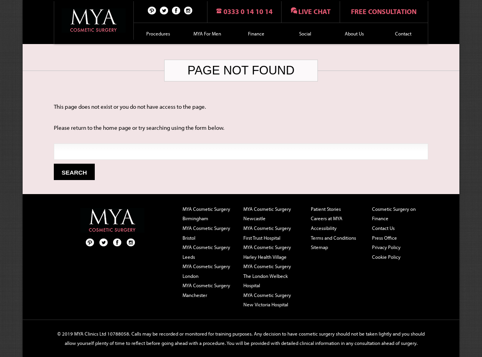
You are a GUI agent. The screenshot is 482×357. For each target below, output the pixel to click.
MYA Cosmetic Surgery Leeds (206, 252)
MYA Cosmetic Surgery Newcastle (267, 214)
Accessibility (324, 228)
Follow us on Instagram (188, 10)
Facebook (176, 10)
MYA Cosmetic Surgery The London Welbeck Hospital (267, 275)
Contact (403, 33)
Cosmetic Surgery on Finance (394, 214)
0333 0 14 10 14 (248, 11)
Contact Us (383, 228)
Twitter (164, 10)
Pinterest (152, 10)
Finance (256, 33)
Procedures (158, 33)
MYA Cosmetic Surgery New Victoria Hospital (267, 300)
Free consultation (383, 11)
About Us (354, 33)
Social (305, 33)
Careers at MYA (326, 218)
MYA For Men (207, 33)
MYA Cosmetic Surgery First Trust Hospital (267, 233)
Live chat (314, 11)
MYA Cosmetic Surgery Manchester (206, 290)
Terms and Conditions (333, 238)
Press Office (384, 238)
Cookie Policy (386, 257)
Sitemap (319, 247)
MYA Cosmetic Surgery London (206, 271)
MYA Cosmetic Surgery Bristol (206, 233)
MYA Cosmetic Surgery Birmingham (206, 214)
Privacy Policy (386, 247)
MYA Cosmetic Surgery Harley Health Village (267, 252)
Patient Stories (326, 209)
